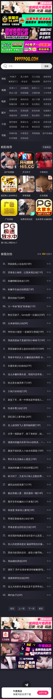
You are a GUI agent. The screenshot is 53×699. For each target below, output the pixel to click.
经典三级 (24, 104)
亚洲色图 (24, 110)
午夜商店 (24, 133)
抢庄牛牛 (47, 81)
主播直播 (36, 92)
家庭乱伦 (24, 122)
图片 (3, 112)
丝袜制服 (24, 92)
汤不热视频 (47, 133)
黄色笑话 (36, 126)
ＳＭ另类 (47, 92)
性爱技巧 (47, 126)
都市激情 (13, 122)
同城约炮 (13, 133)
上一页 (22, 608)
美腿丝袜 (13, 115)
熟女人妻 (13, 92)
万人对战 (36, 76)
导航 (3, 135)
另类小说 (24, 126)
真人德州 (24, 76)
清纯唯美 (24, 115)
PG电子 (13, 76)
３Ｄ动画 (47, 88)
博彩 (3, 78)
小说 (3, 124)
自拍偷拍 (24, 88)
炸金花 (24, 81)
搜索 (46, 66)
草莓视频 (36, 133)
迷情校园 (13, 126)
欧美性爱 (47, 99)
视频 (3, 90)
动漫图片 (47, 110)
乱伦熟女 (36, 104)
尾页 (41, 608)
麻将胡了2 (13, 81)
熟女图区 (36, 115)
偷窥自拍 (13, 110)
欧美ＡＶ (36, 88)
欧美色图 (36, 110)
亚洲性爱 (13, 99)
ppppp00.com (26, 59)
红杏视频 (13, 138)
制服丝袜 (13, 104)
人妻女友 (36, 122)
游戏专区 (47, 76)
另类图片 (47, 115)
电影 (3, 101)
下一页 (31, 608)
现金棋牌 (36, 81)
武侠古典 (47, 122)
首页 (12, 608)
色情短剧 (24, 138)
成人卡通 (36, 99)
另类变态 (47, 104)
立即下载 (43, 692)
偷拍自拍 (24, 99)
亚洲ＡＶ (13, 88)
